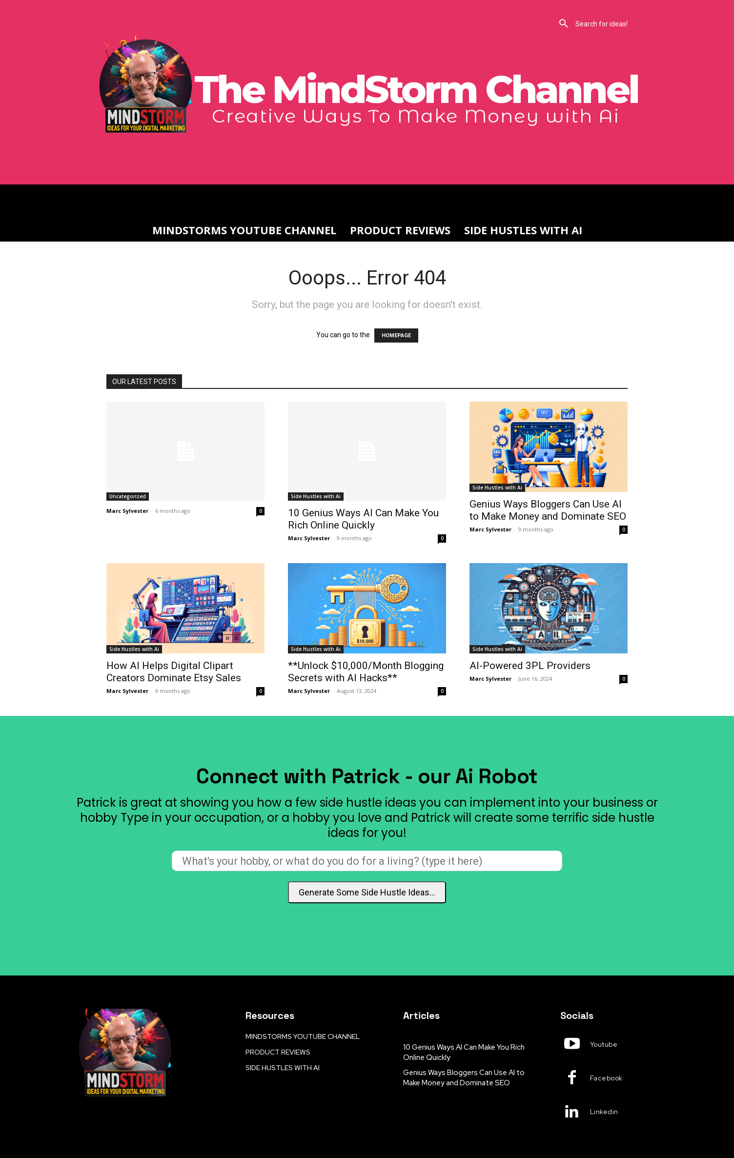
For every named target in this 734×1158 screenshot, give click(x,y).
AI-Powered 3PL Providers (530, 665)
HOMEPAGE (396, 335)
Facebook (606, 1078)
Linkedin (604, 1111)
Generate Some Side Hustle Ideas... (367, 892)
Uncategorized (127, 496)
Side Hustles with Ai (316, 496)
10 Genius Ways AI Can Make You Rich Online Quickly (363, 519)
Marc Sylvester (127, 510)
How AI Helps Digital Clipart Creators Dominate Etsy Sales (173, 672)
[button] (367, 24)
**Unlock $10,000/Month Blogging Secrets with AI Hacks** (366, 672)
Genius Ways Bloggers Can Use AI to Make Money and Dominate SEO (547, 510)
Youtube (604, 1044)
